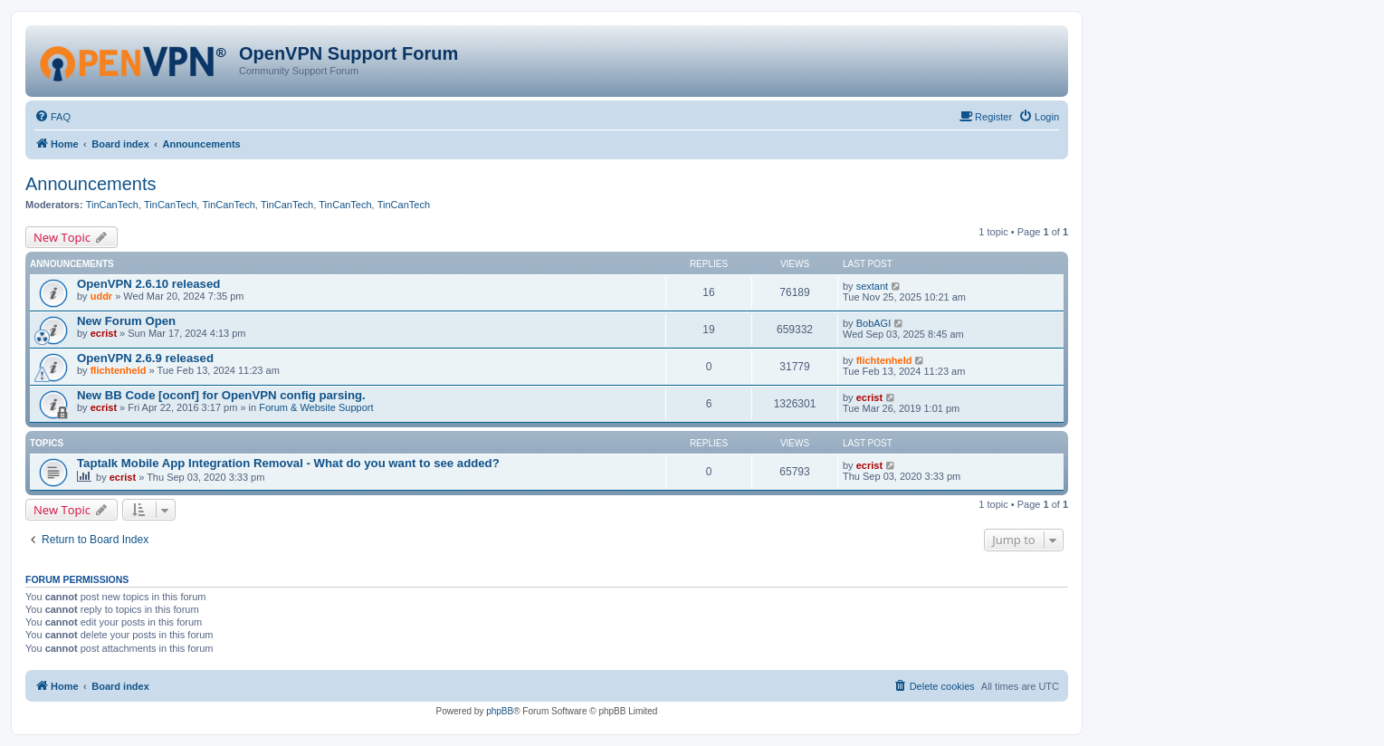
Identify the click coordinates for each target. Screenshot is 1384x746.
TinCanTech (112, 204)
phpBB (499, 711)
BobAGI (874, 323)
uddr (101, 296)
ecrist (104, 333)
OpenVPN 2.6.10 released (148, 284)
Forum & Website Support (316, 407)
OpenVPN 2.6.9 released (145, 358)
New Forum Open (126, 321)
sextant (872, 286)
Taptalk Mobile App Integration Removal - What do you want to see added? (288, 463)
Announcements (91, 184)
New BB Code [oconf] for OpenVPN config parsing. (221, 395)
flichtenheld (119, 370)
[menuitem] (52, 117)
